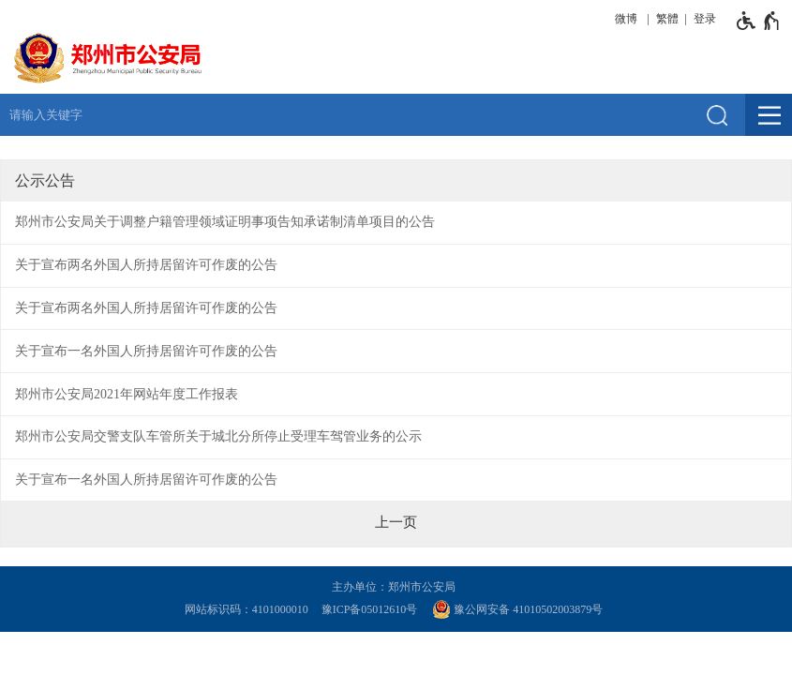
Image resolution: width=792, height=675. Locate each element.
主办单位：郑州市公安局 (396, 586)
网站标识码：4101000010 (249, 609)
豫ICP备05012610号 (369, 609)
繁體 (667, 18)
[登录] (702, 19)
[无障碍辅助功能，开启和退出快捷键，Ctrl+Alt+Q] (759, 20)
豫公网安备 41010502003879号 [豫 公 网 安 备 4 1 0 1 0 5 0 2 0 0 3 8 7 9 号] (517, 609)
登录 (705, 18)
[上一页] (396, 522)
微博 (626, 18)
